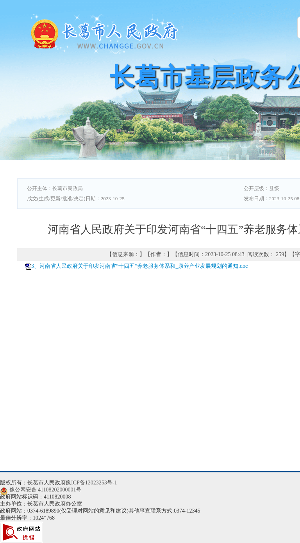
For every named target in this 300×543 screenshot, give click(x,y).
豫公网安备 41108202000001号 (45, 490)
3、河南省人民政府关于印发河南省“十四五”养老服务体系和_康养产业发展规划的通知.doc (139, 266)
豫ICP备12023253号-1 (91, 483)
